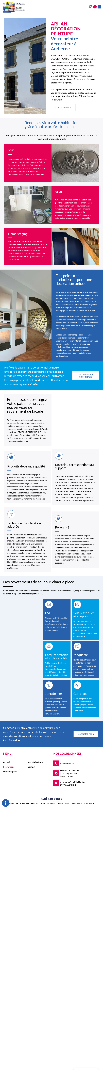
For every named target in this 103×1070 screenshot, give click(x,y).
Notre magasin (10, 771)
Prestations (8, 767)
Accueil (6, 762)
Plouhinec (86, 96)
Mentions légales (48, 803)
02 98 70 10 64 (67, 763)
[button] (63, 107)
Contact (31, 767)
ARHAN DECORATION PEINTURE (22, 803)
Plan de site (89, 803)
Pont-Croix (56, 99)
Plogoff (76, 96)
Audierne (67, 96)
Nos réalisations (35, 762)
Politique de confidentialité (70, 803)
